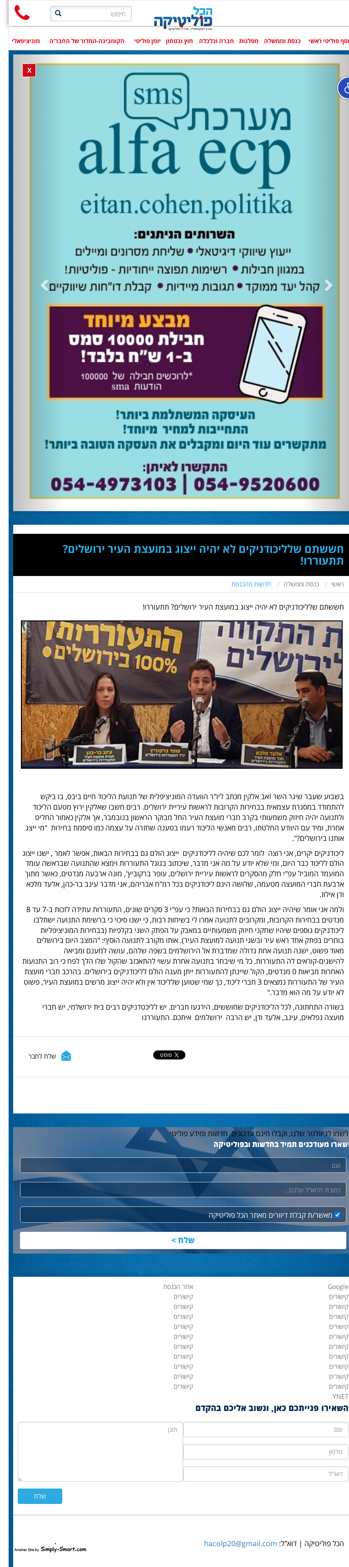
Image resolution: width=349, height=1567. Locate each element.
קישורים (174, 1386)
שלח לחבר (33, 1056)
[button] (30, 282)
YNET (332, 1396)
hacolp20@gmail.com (232, 1543)
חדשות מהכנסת (243, 584)
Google (329, 1286)
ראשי (329, 584)
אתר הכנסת (169, 1286)
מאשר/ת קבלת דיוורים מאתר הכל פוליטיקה (266, 1215)
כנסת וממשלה (292, 584)
